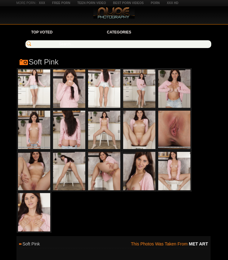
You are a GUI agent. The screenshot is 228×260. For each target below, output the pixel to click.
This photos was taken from (169, 243)
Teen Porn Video (91, 3)
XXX (42, 3)
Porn (155, 3)
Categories (119, 32)
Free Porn (61, 3)
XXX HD (172, 3)
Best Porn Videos (128, 3)
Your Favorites (79, 32)
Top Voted (42, 32)
